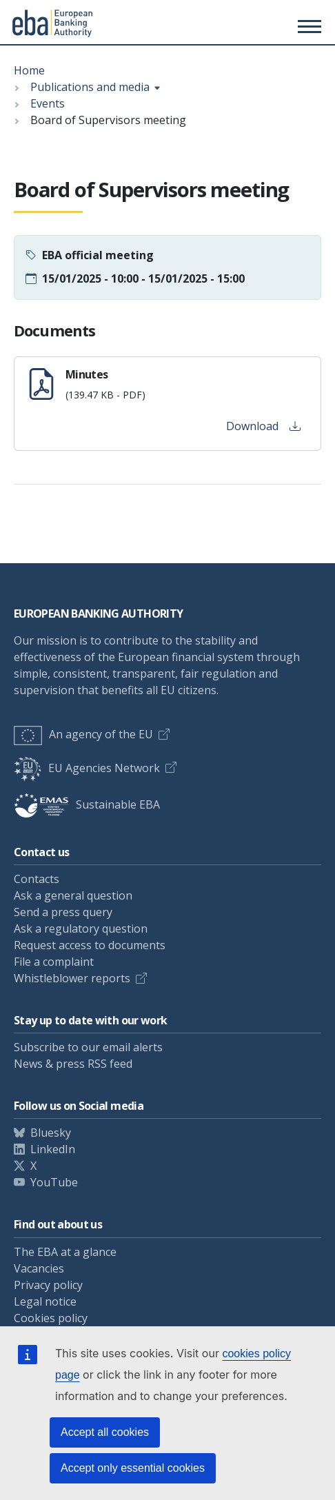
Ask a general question (73, 895)
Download (263, 426)
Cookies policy (51, 1318)
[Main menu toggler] (307, 26)
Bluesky (50, 1132)
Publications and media (90, 86)
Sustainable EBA (87, 804)
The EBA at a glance (65, 1251)
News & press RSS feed (73, 1063)
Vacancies (39, 1268)
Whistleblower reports (72, 978)
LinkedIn (52, 1149)
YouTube (54, 1182)
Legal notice (45, 1301)
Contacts (36, 878)
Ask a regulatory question (81, 928)
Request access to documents (89, 945)
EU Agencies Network (87, 768)
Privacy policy (48, 1285)
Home (29, 70)
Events (47, 103)
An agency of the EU (83, 734)
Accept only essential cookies (133, 1468)
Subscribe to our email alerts (88, 1047)
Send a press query (63, 912)
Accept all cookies (105, 1432)
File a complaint (54, 961)
